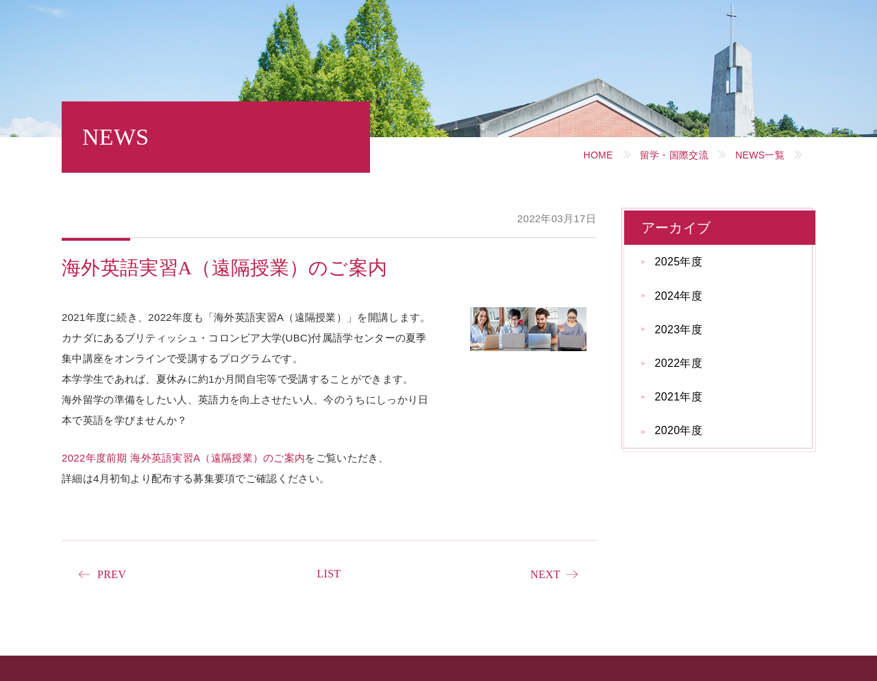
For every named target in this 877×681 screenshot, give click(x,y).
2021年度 (678, 397)
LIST (329, 574)
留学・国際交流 (674, 155)
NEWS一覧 (760, 155)
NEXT (545, 574)
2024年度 (678, 296)
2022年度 (678, 363)
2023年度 (678, 329)
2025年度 (678, 261)
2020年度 (678, 430)
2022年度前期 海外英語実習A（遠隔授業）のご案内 (183, 458)
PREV (111, 574)
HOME (598, 155)
